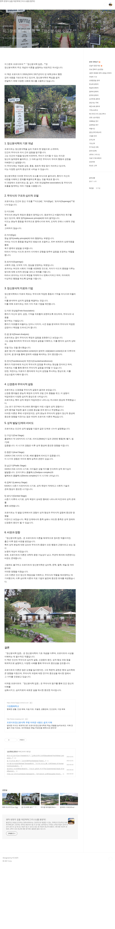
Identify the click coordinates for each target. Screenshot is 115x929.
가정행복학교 (13, 769)
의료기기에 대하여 (95, 225)
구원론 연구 (93, 203)
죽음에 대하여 (93, 155)
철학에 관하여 (93, 159)
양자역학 (92, 229)
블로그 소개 (92, 249)
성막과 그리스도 (94, 222)
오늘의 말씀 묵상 (95, 133)
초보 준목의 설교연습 (96, 137)
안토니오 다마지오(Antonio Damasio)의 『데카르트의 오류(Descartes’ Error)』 (34, 837)
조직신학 (92, 207)
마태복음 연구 (93, 188)
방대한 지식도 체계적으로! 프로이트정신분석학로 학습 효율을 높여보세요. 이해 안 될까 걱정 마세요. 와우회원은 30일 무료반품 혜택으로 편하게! (40, 789)
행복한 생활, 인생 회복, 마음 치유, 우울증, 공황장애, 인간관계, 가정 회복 (36, 772)
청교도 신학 (93, 233)
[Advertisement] (40, 76)
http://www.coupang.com (15, 782)
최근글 (91, 255)
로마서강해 (92, 218)
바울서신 (92, 196)
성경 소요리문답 (94, 185)
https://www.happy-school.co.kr (18, 765)
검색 (105, 4)
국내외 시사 (93, 144)
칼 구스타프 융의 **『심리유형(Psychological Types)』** (26, 823)
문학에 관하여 (93, 162)
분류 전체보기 (94, 129)
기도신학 (92, 211)
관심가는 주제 (93, 170)
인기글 (98, 255)
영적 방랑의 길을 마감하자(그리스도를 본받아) (26, 882)
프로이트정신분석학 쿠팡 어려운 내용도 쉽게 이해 (29, 785)
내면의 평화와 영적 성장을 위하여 (100, 140)
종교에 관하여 (93, 151)
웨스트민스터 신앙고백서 (97, 181)
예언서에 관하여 (94, 174)
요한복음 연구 (93, 192)
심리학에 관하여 (12, 814)
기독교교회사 (93, 177)
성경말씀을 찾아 (94, 148)
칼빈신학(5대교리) (95, 199)
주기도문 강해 (93, 214)
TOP (110, 921)
